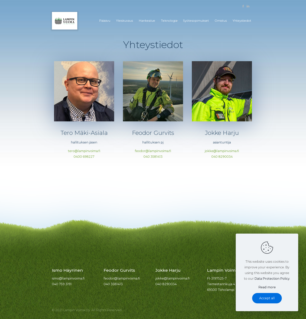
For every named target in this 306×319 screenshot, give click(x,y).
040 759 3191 (62, 284)
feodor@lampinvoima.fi (153, 151)
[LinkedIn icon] (247, 6)
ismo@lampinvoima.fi (68, 278)
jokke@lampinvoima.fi (222, 151)
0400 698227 (84, 157)
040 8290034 (222, 157)
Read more (267, 287)
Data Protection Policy (271, 278)
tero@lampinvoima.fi (84, 151)
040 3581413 (153, 157)
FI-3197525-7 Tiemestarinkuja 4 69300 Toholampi (221, 284)
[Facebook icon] (243, 6)
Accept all (267, 298)
